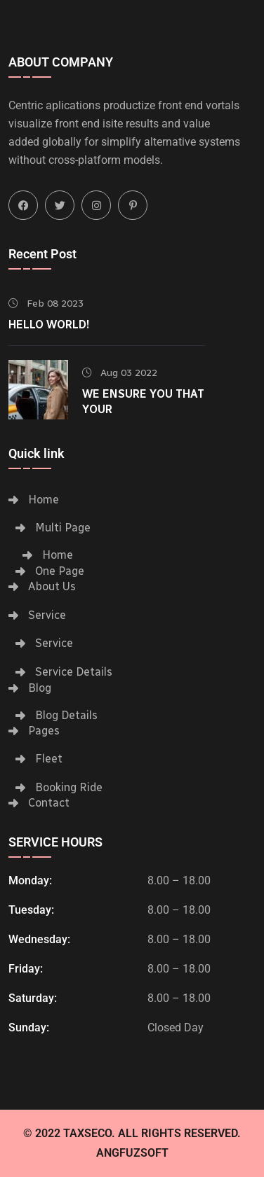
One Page (59, 571)
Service (47, 615)
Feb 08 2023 (46, 303)
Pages (44, 730)
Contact (49, 802)
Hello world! (49, 324)
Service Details (73, 671)
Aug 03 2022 (119, 373)
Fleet (48, 758)
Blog (39, 688)
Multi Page (63, 527)
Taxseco (87, 1133)
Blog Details (66, 715)
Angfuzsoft (132, 1152)
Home (43, 499)
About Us (52, 586)
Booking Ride (69, 787)
